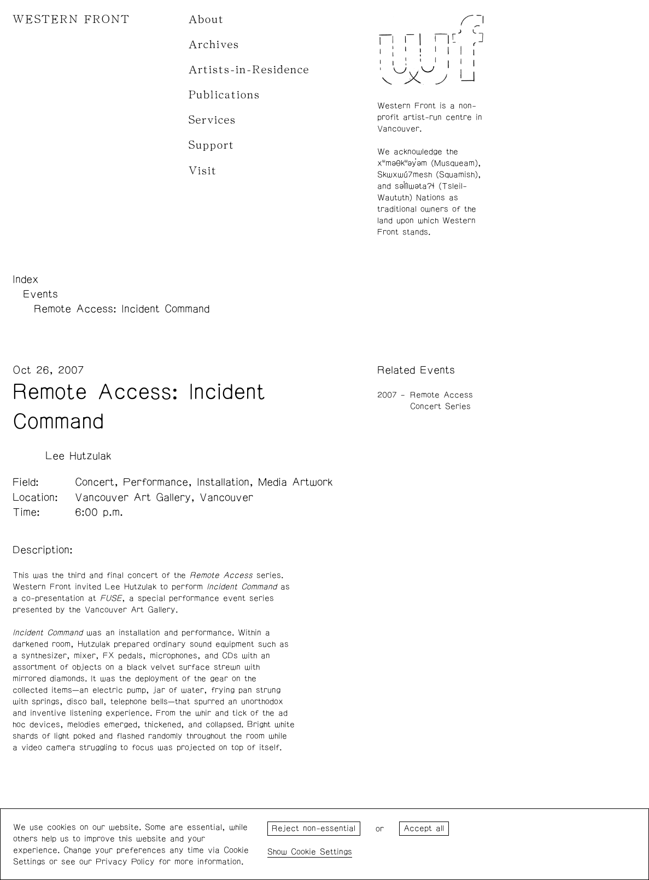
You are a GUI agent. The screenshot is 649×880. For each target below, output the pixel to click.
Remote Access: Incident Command (121, 308)
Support (212, 145)
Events (40, 294)
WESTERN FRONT (71, 19)
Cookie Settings (321, 852)
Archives (214, 44)
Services (212, 120)
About (206, 19)
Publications (224, 95)
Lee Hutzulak (78, 455)
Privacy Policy (125, 862)
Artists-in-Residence (249, 69)
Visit (203, 171)
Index (26, 279)
